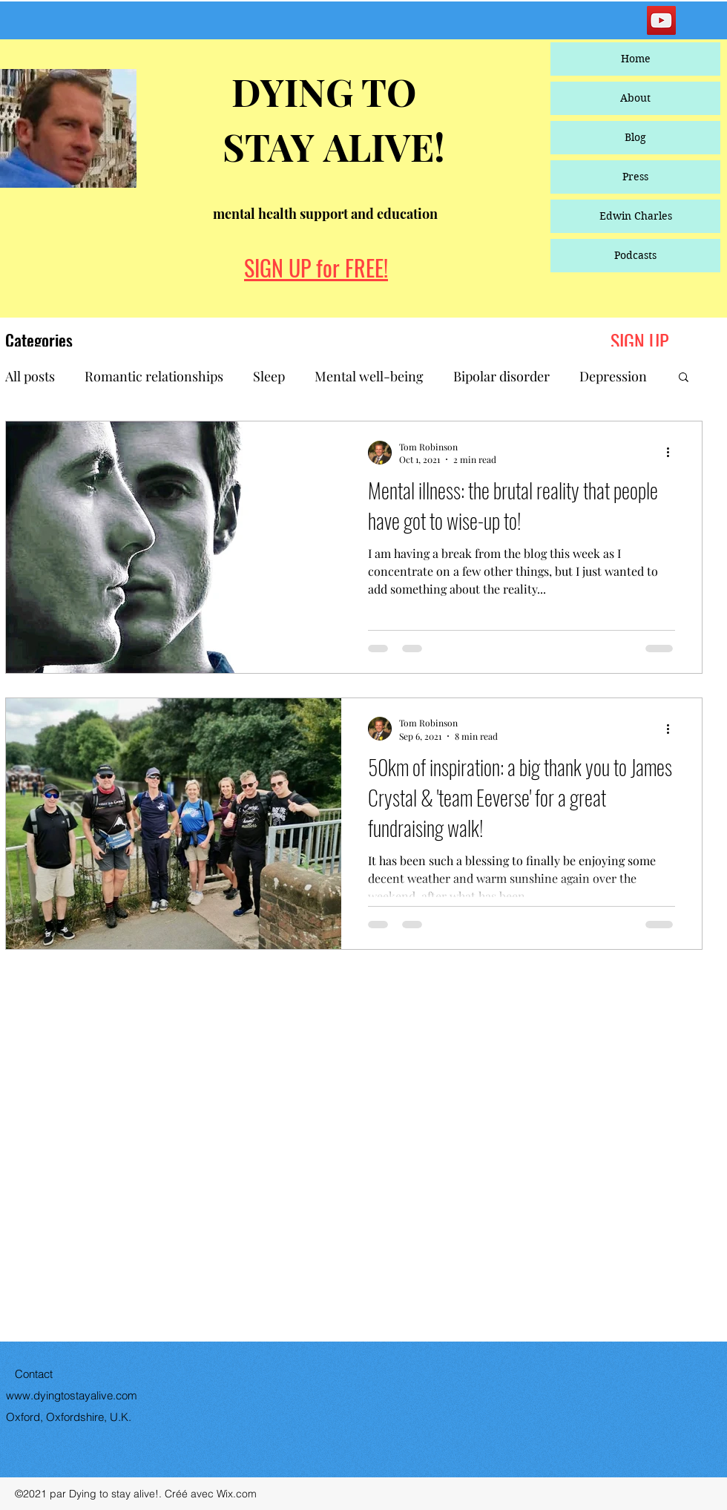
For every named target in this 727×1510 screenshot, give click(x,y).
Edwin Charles (635, 216)
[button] (684, 378)
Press (635, 176)
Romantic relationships (154, 376)
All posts (30, 376)
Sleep (269, 376)
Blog (635, 137)
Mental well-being (369, 376)
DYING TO (319, 91)
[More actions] (673, 453)
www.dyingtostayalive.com (71, 1395)
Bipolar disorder (501, 376)
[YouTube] (661, 20)
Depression (613, 376)
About (635, 98)
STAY (273, 146)
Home (636, 58)
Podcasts (635, 255)
